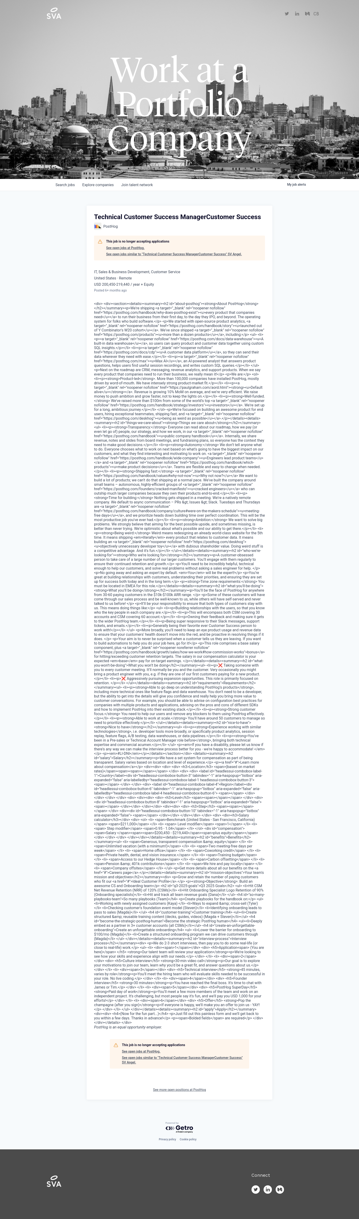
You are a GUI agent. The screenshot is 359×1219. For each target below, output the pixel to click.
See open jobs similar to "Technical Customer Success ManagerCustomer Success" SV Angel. (174, 254)
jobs (65, 185)
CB (316, 14)
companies (98, 185)
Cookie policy (188, 1139)
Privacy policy (167, 1139)
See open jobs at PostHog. (125, 248)
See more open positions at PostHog (179, 1090)
